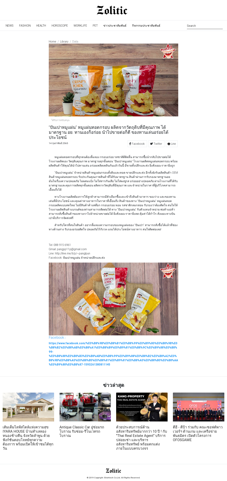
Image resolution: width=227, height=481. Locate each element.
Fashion (25, 25)
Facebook (137, 143)
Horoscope (60, 25)
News (11, 25)
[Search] (205, 25)
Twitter (156, 143)
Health (41, 25)
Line (171, 143)
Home (52, 41)
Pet (95, 25)
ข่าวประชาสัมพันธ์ (114, 25)
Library (64, 41)
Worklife (80, 25)
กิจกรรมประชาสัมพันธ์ (146, 25)
